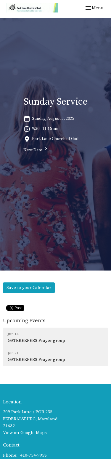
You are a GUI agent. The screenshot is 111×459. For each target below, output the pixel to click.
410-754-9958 (33, 455)
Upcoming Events (24, 320)
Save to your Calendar (29, 287)
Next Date (36, 149)
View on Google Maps (25, 433)
